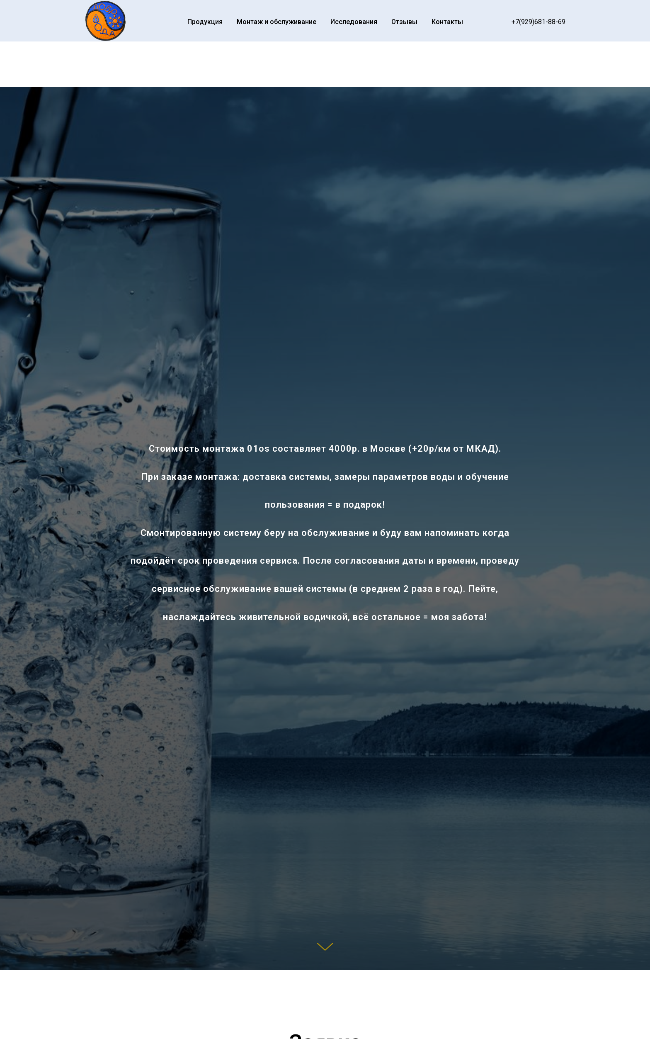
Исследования (353, 22)
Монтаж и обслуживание (276, 22)
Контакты (447, 22)
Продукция (205, 22)
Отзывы (404, 22)
